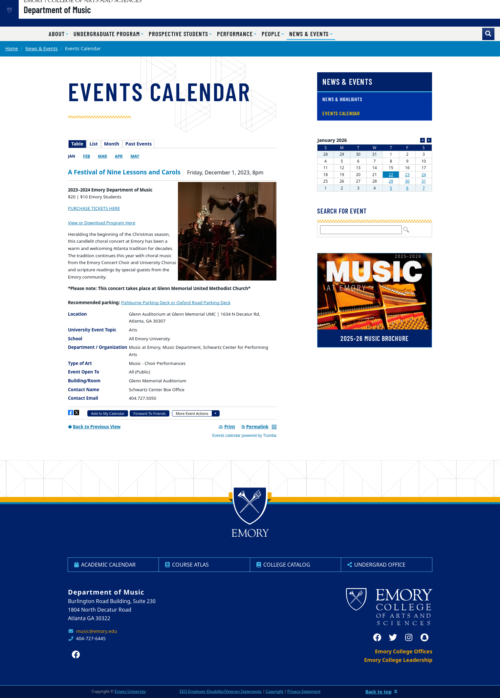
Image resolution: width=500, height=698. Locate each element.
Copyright (274, 691)
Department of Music (79, 16)
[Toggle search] (488, 34)
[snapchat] (424, 637)
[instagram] (409, 637)
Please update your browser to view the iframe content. (172, 143)
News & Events (41, 48)
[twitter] (393, 637)
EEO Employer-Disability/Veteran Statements (221, 691)
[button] (58, 34)
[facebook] (377, 637)
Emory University (130, 691)
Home (11, 48)
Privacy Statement (303, 691)
